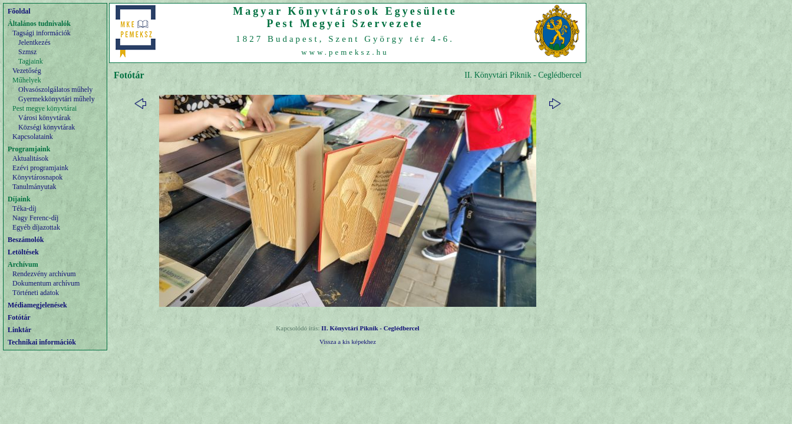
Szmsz (27, 52)
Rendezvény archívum (44, 274)
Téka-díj (24, 208)
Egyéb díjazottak (36, 227)
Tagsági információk (41, 33)
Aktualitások (30, 158)
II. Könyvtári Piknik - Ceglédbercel (370, 328)
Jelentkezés (34, 42)
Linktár (19, 330)
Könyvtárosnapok (37, 177)
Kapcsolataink (32, 136)
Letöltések (23, 252)
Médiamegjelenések (37, 305)
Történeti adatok (35, 293)
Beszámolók (26, 240)
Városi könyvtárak (44, 118)
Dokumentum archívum (46, 283)
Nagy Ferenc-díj (35, 218)
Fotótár (19, 317)
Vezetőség (26, 71)
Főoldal (19, 11)
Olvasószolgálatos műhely (55, 89)
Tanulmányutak (34, 187)
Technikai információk (42, 342)
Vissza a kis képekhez (347, 341)
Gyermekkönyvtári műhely (56, 99)
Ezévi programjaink (40, 168)
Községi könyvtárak (46, 127)
